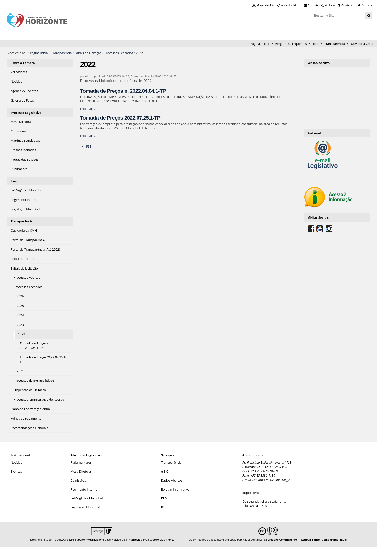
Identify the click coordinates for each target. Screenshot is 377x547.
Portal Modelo (95, 539)
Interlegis (134, 539)
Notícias (16, 462)
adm (87, 76)
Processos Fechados (118, 53)
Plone (169, 539)
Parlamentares (80, 462)
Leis (14, 181)
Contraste (348, 5)
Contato (313, 5)
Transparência (334, 44)
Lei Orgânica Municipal (86, 498)
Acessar (366, 5)
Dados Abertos (171, 480)
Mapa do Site (265, 5)
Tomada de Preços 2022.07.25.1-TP (120, 118)
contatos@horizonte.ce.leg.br (272, 480)
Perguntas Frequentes (291, 44)
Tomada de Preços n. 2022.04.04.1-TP (123, 91)
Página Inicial (259, 44)
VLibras (330, 5)
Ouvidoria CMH (362, 44)
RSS (315, 44)
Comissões (78, 480)
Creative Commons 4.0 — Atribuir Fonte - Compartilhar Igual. (308, 539)
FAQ (164, 498)
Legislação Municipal (85, 507)
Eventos (16, 471)
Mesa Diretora (80, 471)
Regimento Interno (83, 489)
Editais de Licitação (88, 53)
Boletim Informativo (175, 489)
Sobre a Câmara (23, 63)
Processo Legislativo (26, 113)
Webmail (314, 133)
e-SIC (164, 471)
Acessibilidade (291, 5)
